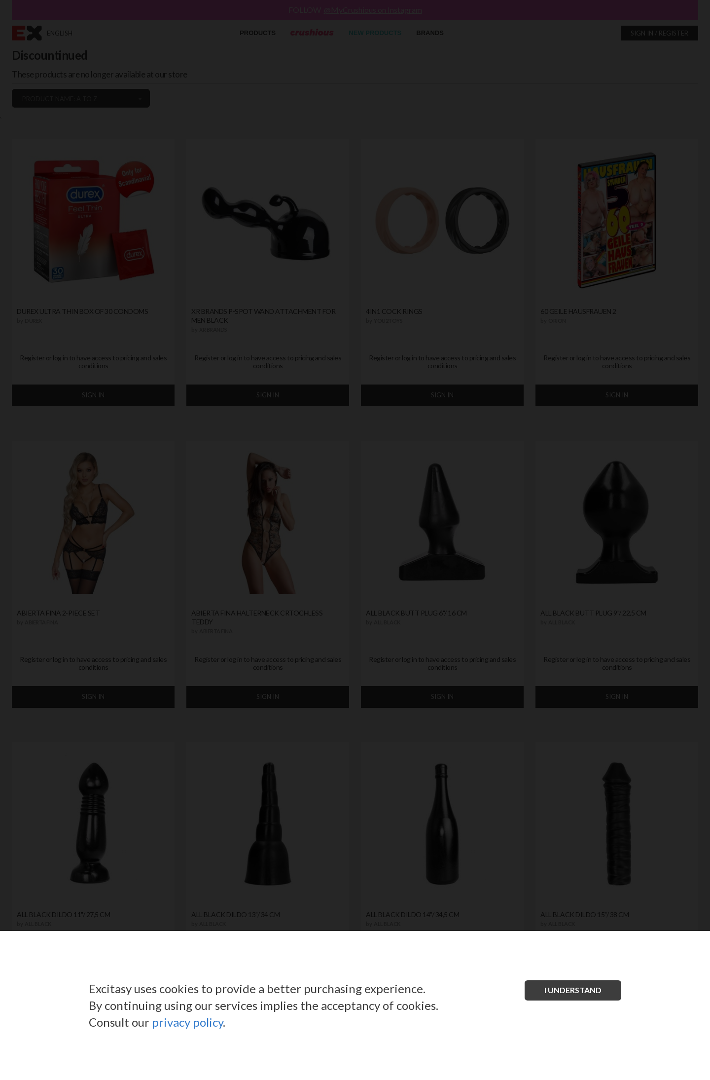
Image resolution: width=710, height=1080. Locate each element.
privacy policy (187, 1022)
